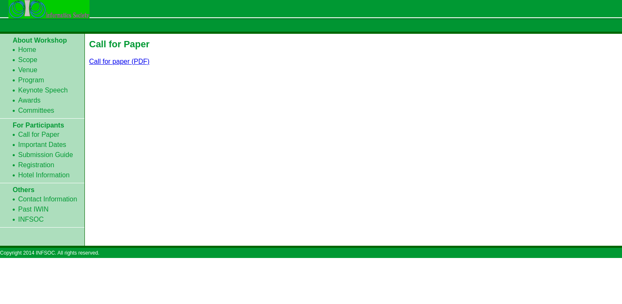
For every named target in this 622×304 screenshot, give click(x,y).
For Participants (38, 125)
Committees (36, 110)
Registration (36, 164)
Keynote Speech (43, 90)
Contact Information (47, 199)
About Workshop (40, 40)
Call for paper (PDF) (119, 61)
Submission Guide (45, 154)
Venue (27, 69)
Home (27, 49)
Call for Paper (39, 134)
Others (24, 189)
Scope (27, 59)
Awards (29, 100)
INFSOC (30, 219)
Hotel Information (44, 175)
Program (31, 80)
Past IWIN (33, 209)
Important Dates (42, 144)
